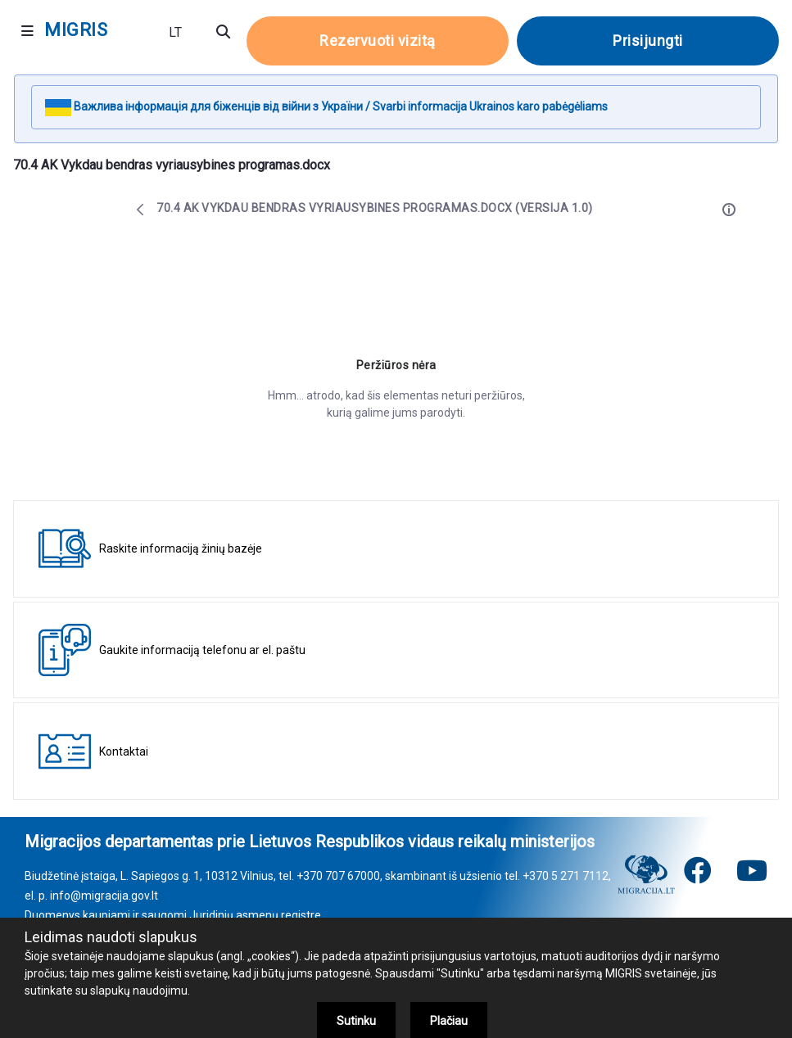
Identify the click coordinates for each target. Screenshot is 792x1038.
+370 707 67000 (338, 875)
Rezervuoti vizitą (377, 40)
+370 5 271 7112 (566, 875)
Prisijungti (648, 40)
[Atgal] (140, 209)
